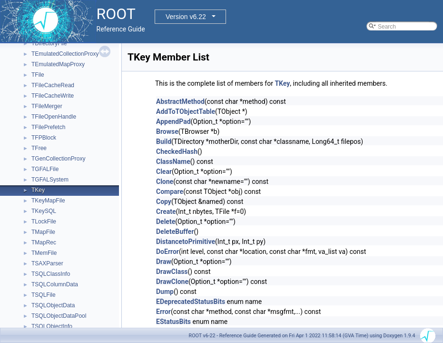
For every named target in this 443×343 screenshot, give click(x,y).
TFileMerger (46, 106)
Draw (163, 261)
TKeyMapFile (48, 200)
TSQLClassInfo (50, 274)
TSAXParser (47, 263)
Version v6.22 (186, 16)
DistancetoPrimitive (185, 241)
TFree (39, 148)
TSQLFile (43, 295)
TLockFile (43, 221)
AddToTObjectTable (185, 111)
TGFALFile (45, 169)
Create (166, 211)
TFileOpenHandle (53, 116)
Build (163, 141)
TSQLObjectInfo (51, 326)
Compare (169, 191)
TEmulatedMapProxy (58, 64)
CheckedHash (176, 151)
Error (163, 311)
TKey (38, 190)
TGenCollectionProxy (58, 158)
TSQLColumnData (54, 284)
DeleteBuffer (175, 231)
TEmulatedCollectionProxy (64, 53)
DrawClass (172, 271)
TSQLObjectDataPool (58, 316)
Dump (165, 291)
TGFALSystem (50, 179)
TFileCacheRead (52, 85)
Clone (164, 181)
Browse (167, 131)
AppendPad (173, 121)
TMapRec (43, 242)
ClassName (173, 161)
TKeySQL (43, 211)
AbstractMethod (180, 101)
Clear (164, 171)
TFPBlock (43, 137)
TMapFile (43, 232)
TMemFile (44, 253)
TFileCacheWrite (52, 95)
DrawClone (172, 281)
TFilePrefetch (48, 127)
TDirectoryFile (49, 43)
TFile (37, 74)
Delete (165, 221)
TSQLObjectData (53, 305)
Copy (163, 201)
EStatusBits (173, 321)
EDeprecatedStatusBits (190, 301)
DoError (167, 251)
